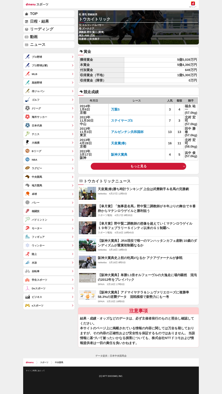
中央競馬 (59, 362)
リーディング (42, 29)
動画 (34, 37)
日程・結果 (39, 21)
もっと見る (138, 166)
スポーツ (44, 362)
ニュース (38, 44)
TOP (34, 13)
